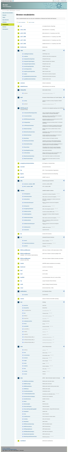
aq (21, 26)
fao (21, 170)
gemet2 (22, 177)
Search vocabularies (21, 22)
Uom (25, 413)
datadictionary (24, 86)
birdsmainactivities (28, 196)
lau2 (21, 273)
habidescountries (27, 211)
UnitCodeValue (27, 152)
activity (25, 100)
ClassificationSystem (28, 391)
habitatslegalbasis (27, 214)
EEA (7, 1)
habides (22, 190)
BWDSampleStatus (28, 386)
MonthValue (26, 138)
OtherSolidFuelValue (28, 143)
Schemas (4, 22)
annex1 (25, 240)
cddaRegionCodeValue (28, 53)
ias (21, 233)
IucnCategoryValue (28, 68)
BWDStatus (26, 388)
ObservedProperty (27, 406)
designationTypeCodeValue (29, 63)
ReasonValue (26, 147)
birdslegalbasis (27, 193)
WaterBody (26, 421)
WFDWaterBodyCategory (29, 431)
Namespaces (5, 29)
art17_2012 (23, 40)
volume (25, 373)
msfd (21, 284)
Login (55, 0)
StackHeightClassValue (28, 150)
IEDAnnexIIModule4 (25, 258)
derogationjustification (28, 208)
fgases (22, 173)
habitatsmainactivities (28, 217)
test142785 (26, 326)
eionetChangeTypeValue (29, 66)
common (22, 83)
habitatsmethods (27, 220)
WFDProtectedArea (28, 426)
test (21, 302)
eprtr (21, 97)
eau (24, 313)
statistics (26, 365)
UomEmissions (27, 416)
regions (25, 73)
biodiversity (23, 47)
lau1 (21, 270)
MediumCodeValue (28, 128)
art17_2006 (23, 36)
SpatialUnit (26, 411)
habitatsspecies (27, 227)
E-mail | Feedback (6, 448)
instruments (26, 229)
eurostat (22, 166)
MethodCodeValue (27, 135)
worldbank (23, 440)
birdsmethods (27, 199)
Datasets (4, 15)
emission (26, 357)
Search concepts (31, 22)
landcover (22, 266)
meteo (25, 363)
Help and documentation (7, 12)
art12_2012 (23, 29)
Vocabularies (5, 24)
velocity (25, 371)
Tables (3, 17)
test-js (25, 323)
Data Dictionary (12, 10)
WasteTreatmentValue (28, 158)
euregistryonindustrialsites (27, 163)
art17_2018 (23, 43)
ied (21, 237)
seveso (22, 298)
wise (21, 378)
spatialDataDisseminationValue (30, 76)
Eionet (8, 10)
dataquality (23, 90)
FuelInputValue (27, 122)
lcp (21, 280)
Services (4, 26)
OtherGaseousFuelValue (29, 140)
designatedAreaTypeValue (29, 58)
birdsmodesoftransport (28, 202)
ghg (21, 180)
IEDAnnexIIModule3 (25, 253)
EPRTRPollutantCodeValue (29, 119)
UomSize (26, 419)
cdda (21, 50)
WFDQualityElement (28, 429)
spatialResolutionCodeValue (29, 78)
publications (23, 291)
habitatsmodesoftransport (29, 223)
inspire (22, 263)
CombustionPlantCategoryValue (30, 112)
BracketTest (26, 307)
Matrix (25, 401)
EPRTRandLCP (24, 108)
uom (21, 346)
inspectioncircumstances (29, 243)
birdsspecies (26, 206)
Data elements (5, 19)
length (25, 360)
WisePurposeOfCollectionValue (30, 436)
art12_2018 (23, 33)
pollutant (26, 245)
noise (21, 287)
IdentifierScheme (27, 398)
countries (26, 294)
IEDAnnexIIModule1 (25, 250)
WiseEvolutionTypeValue (29, 434)
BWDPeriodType (27, 383)
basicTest (26, 305)
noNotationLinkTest (28, 321)
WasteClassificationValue (29, 156)
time (25, 368)
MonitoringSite (27, 403)
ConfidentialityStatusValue (29, 393)
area (25, 352)
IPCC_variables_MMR (28, 186)
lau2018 (22, 277)
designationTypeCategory (29, 61)
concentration (27, 355)
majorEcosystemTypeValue (29, 71)
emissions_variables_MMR (29, 183)
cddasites (26, 56)
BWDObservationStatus (29, 381)
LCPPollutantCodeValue (29, 125)
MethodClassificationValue (29, 131)
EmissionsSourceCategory (29, 396)
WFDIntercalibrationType (29, 423)
